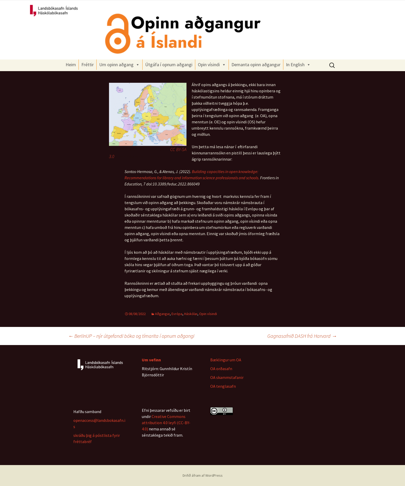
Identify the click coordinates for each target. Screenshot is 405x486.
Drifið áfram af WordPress (203, 475)
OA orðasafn (221, 368)
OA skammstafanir (227, 377)
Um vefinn (151, 359)
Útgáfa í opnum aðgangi (168, 65)
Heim (71, 65)
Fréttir (87, 65)
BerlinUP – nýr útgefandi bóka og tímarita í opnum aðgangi (131, 336)
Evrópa (177, 313)
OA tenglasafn (223, 386)
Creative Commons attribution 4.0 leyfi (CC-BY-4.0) (166, 422)
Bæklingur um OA (225, 359)
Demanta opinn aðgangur (256, 65)
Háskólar (190, 313)
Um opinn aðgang (119, 64)
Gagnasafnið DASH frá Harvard (302, 336)
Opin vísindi (212, 64)
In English (298, 64)
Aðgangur (162, 313)
